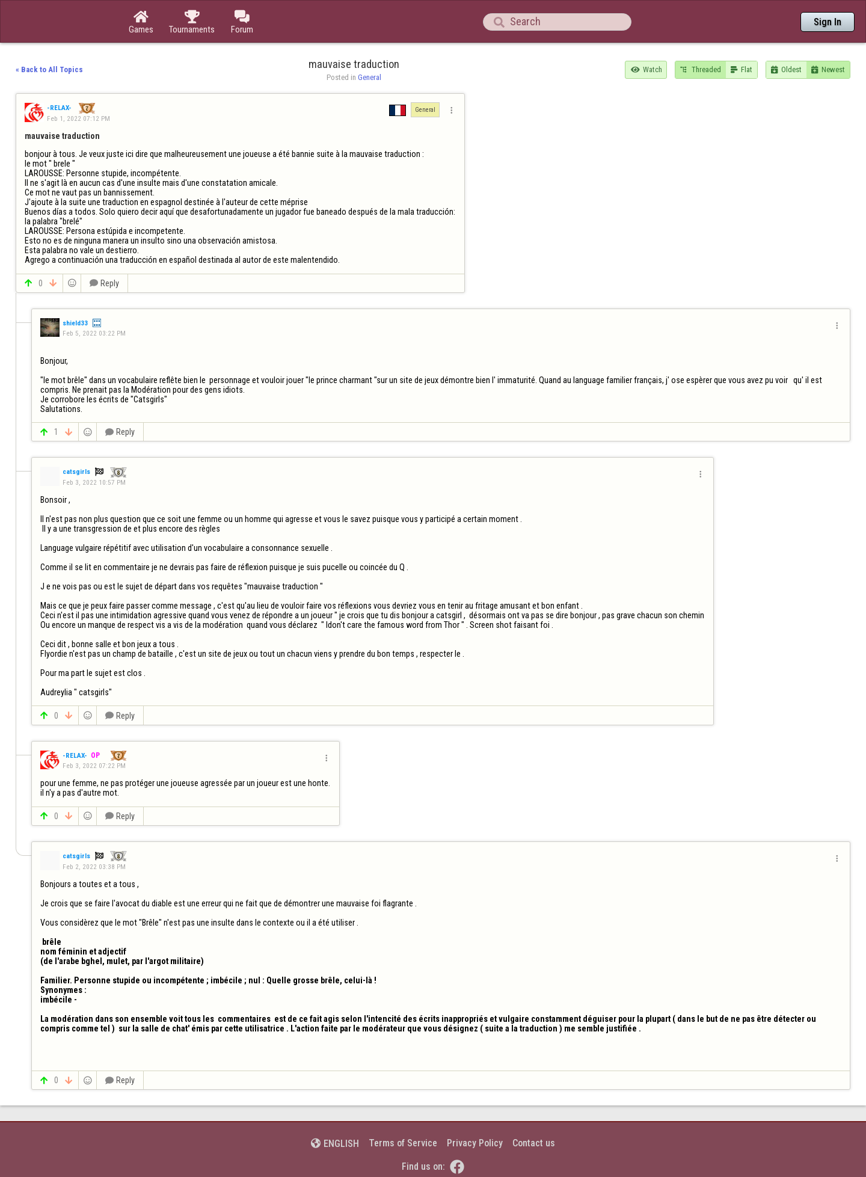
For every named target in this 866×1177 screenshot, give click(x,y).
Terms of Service (403, 1143)
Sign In (827, 22)
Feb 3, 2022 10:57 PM (94, 482)
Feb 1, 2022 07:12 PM (78, 118)
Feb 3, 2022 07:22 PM (94, 765)
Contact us (533, 1143)
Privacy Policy (475, 1143)
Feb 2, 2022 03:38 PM (94, 866)
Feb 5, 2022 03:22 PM (94, 333)
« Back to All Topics (49, 69)
